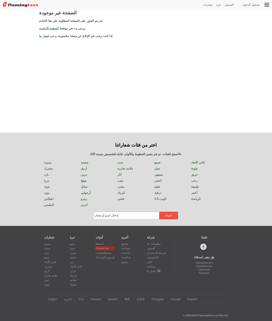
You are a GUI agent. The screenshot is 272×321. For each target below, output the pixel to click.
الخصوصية (152, 257)
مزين (84, 174)
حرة (218, 4)
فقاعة (73, 280)
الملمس (49, 204)
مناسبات (126, 252)
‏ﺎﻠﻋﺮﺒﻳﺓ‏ (66, 299)
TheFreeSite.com (204, 263)
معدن (121, 186)
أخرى (84, 204)
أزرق (84, 168)
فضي (121, 198)
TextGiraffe (204, 273)
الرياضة (196, 198)
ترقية (157, 192)
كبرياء (121, 192)
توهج (84, 180)
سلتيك (73, 284)
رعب (194, 180)
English (51, 299)
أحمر (194, 192)
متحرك (48, 168)
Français (94, 299)
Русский (174, 299)
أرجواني (85, 192)
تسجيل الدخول (251, 4)
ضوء (47, 186)
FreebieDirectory (204, 266)
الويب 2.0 (160, 198)
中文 (79, 299)
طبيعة (195, 186)
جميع (157, 162)
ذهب (120, 180)
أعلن (149, 261)
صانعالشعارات (103, 252)
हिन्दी (125, 299)
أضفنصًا (100, 243)
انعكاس (49, 198)
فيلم (157, 186)
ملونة (194, 168)
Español (190, 299)
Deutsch (111, 299)
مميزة (48, 162)
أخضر (157, 180)
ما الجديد (126, 257)
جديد (120, 162)
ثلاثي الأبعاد (198, 162)
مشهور (158, 174)
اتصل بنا (44, 35)
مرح (46, 180)
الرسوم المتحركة (105, 257)
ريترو (84, 198)
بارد (46, 174)
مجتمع (124, 243)
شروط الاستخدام (156, 252)
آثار (120, 174)
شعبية (84, 162)
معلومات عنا (154, 243)
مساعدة (125, 248)
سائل (84, 186)
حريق (194, 174)
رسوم (124, 261)
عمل (157, 168)
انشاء (168, 215)
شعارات (208, 4)
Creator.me (102, 248)
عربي (73, 271)
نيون (47, 192)
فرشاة (73, 275)
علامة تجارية (125, 168)
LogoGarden (204, 269)
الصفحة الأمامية (49, 28)
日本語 (139, 299)
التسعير (229, 4)
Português (156, 299)
